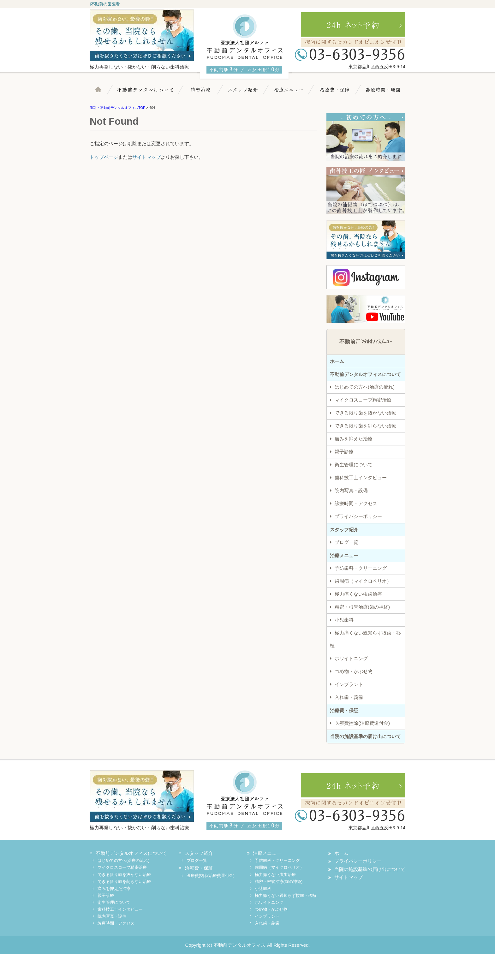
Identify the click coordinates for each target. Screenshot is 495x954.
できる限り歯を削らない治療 (365, 425)
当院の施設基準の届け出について (365, 736)
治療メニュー (291, 93)
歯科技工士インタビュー (361, 477)
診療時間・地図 (380, 93)
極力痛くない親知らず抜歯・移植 (365, 639)
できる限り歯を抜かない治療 (365, 412)
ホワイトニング (351, 658)
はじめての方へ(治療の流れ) (365, 387)
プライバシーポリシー (358, 516)
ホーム (104, 93)
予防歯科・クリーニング (361, 568)
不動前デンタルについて (149, 93)
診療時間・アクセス (356, 503)
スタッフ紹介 (246, 93)
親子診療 (344, 451)
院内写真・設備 (351, 490)
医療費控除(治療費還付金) (362, 723)
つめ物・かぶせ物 (354, 671)
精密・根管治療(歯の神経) (362, 607)
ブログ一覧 (346, 542)
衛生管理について (354, 464)
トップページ (104, 157)
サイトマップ (146, 157)
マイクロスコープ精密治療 (202, 93)
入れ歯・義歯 (349, 697)
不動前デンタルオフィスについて (365, 374)
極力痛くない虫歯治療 (358, 594)
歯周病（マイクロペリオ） (363, 581)
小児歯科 (344, 620)
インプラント (349, 684)
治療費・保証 (334, 93)
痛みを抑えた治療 (354, 438)
